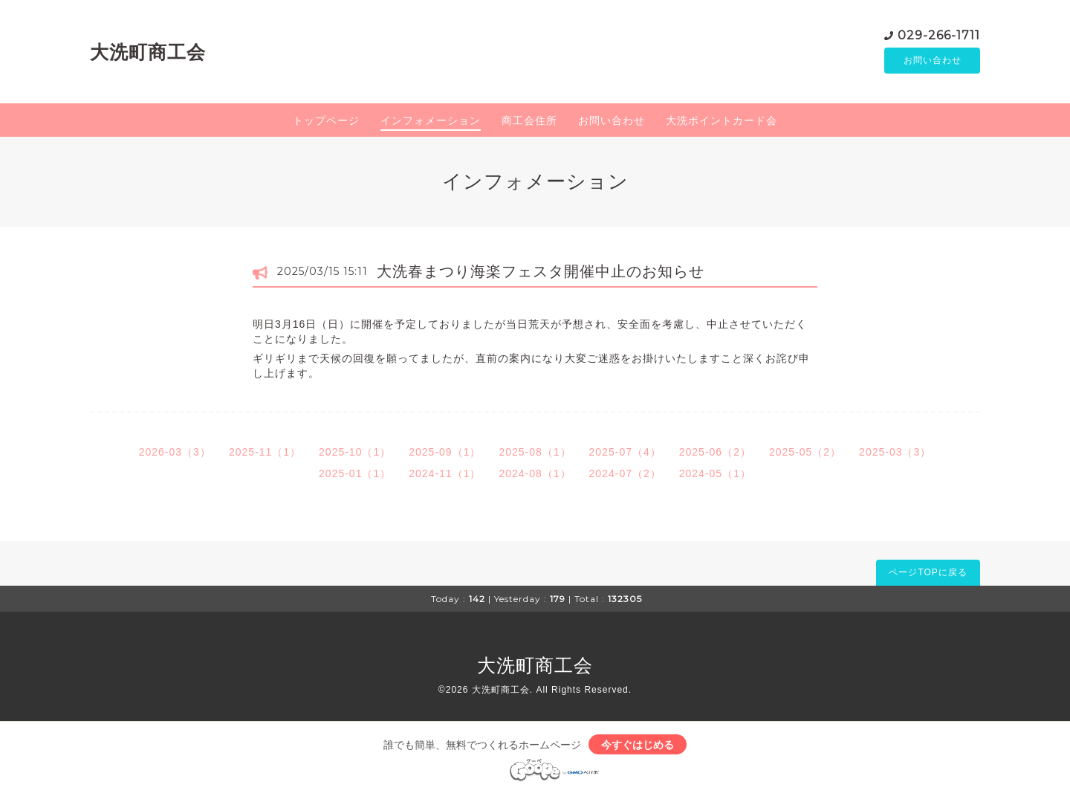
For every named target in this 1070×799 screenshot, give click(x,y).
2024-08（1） (535, 476)
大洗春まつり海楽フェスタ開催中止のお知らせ (540, 273)
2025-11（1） (265, 454)
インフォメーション (430, 123)
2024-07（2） (625, 476)
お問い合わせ (932, 62)
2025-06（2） (715, 454)
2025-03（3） (895, 454)
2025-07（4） (625, 454)
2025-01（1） (355, 476)
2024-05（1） (715, 476)
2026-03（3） (175, 454)
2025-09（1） (445, 454)
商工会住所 (529, 123)
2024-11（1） (445, 476)
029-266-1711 (939, 35)
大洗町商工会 (148, 53)
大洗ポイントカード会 (721, 123)
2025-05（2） (805, 454)
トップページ (326, 123)
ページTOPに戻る (928, 574)
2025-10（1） (355, 454)
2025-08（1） (535, 454)
